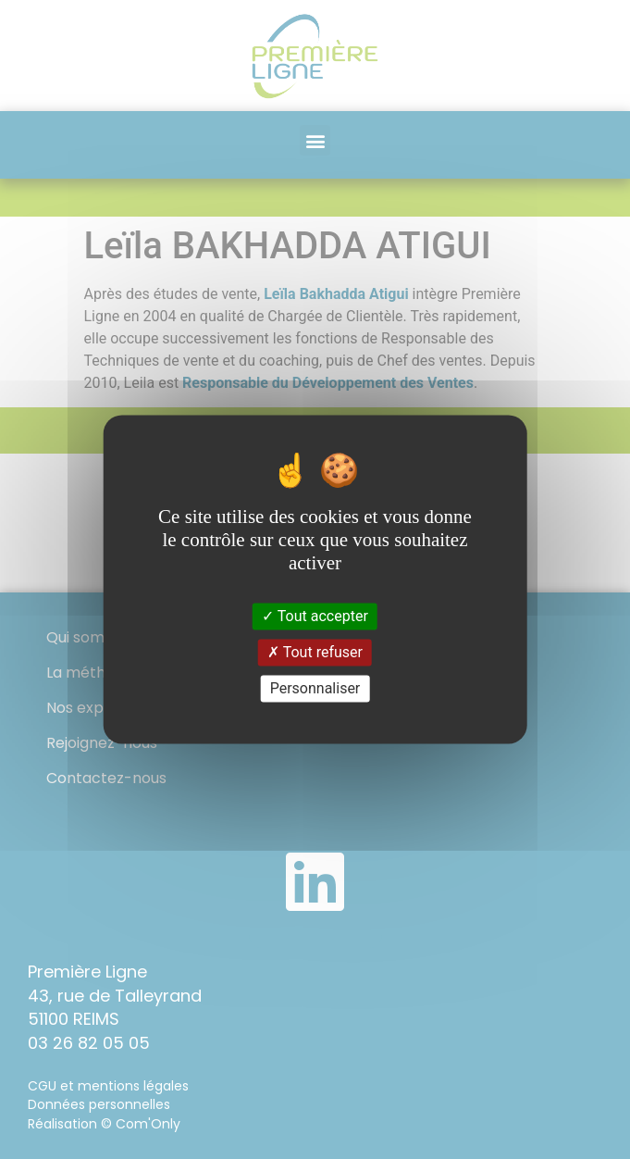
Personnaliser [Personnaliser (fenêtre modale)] (315, 688)
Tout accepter (315, 616)
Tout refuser (315, 652)
